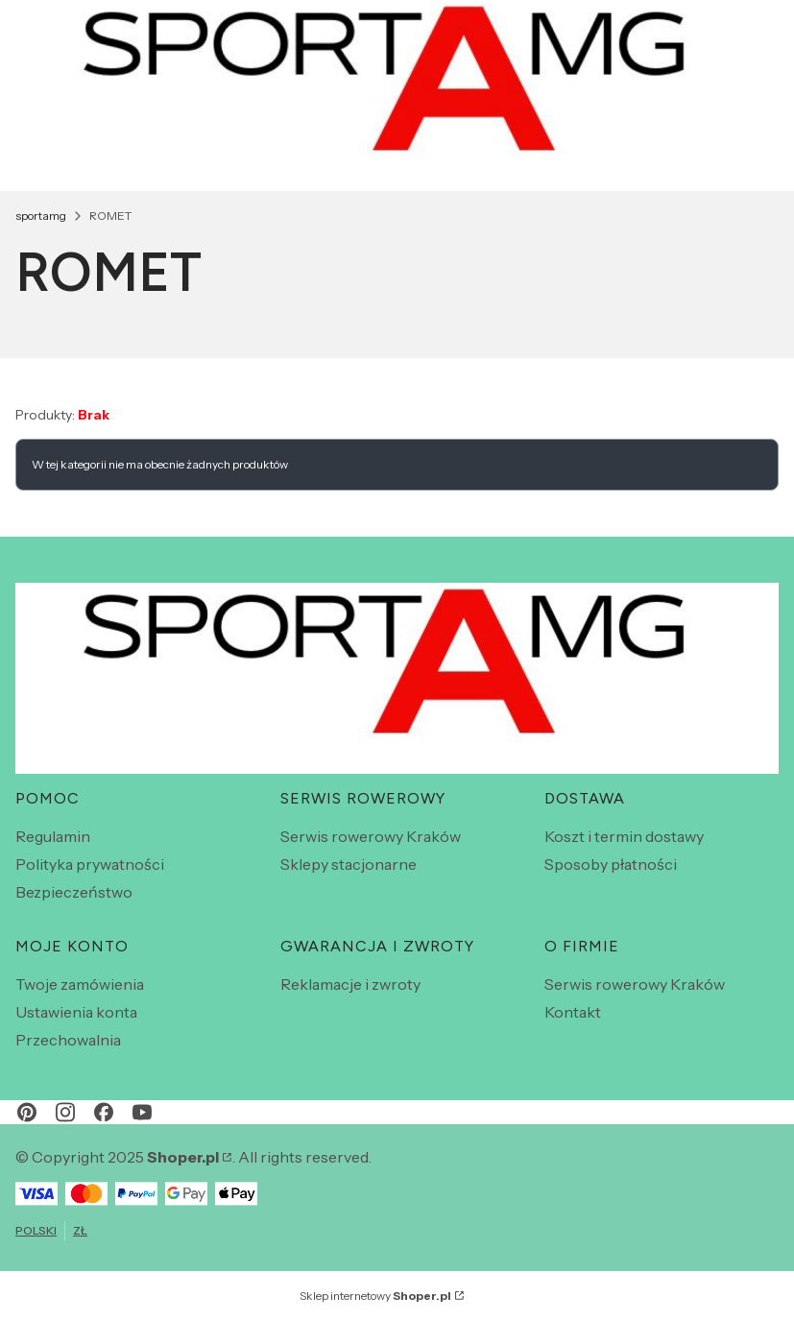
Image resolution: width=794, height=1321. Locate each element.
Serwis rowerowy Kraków (370, 836)
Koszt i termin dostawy (624, 836)
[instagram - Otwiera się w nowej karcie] (65, 1112)
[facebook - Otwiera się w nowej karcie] (103, 1112)
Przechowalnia (68, 1039)
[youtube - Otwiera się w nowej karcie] (142, 1112)
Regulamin (52, 836)
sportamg (40, 215)
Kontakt (572, 1011)
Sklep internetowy (375, 1295)
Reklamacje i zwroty (350, 984)
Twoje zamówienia (79, 984)
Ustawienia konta (76, 1011)
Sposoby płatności (610, 864)
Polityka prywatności (89, 864)
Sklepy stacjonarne (348, 864)
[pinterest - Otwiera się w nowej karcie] (26, 1112)
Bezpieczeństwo (73, 891)
